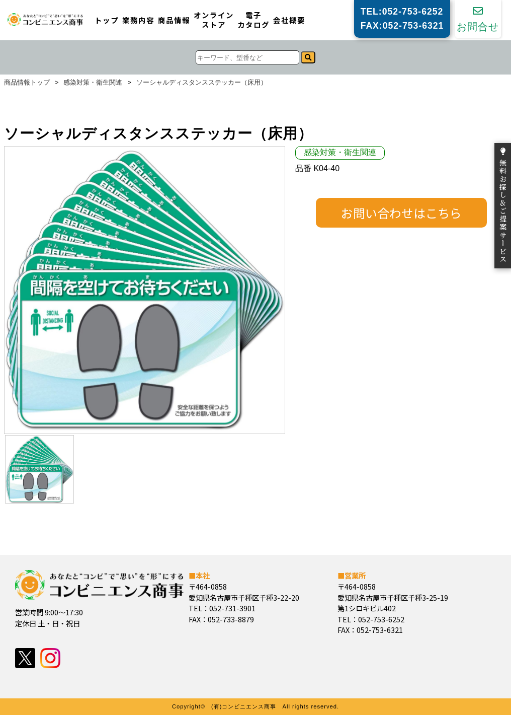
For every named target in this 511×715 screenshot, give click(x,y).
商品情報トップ (27, 83)
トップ (107, 20)
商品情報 (174, 20)
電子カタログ (253, 20)
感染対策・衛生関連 (92, 83)
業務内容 (138, 20)
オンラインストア (214, 20)
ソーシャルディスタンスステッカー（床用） (201, 83)
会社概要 (289, 20)
